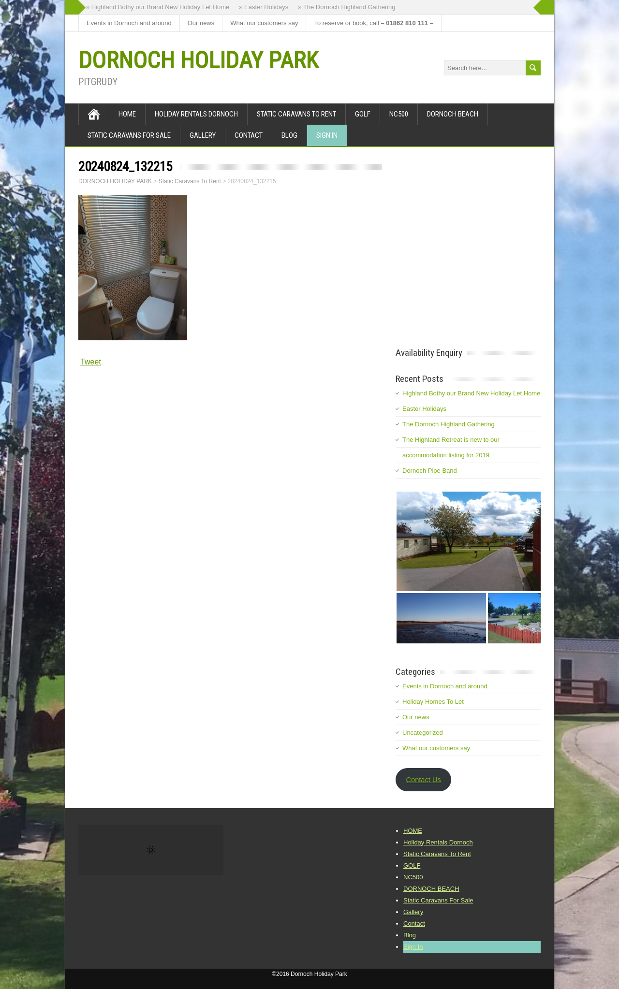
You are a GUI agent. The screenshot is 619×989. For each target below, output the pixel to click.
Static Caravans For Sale (129, 135)
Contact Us (423, 780)
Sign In (327, 135)
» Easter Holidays (263, 7)
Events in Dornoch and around (129, 23)
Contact (249, 135)
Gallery (203, 135)
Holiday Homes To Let (433, 701)
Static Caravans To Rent (296, 114)
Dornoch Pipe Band (429, 470)
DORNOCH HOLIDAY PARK (198, 60)
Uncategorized (422, 732)
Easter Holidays (424, 408)
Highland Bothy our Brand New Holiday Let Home (471, 393)
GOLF (362, 114)
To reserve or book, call (373, 23)
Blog (289, 135)
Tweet (90, 362)
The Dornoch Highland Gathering (448, 424)
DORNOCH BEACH (452, 114)
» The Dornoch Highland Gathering (346, 7)
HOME (127, 114)
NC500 (398, 114)
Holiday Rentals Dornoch (196, 114)
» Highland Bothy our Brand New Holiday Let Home (157, 7)
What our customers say (264, 23)
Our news (201, 23)
